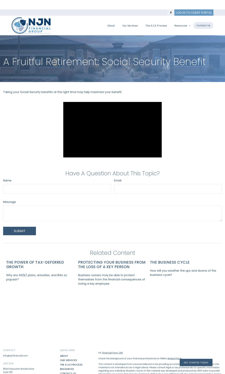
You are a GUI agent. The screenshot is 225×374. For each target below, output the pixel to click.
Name (7, 171)
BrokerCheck (175, 349)
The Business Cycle (170, 252)
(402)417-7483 (11, 371)
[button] (111, 16)
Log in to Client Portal (194, 3)
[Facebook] (170, 3)
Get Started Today (196, 362)
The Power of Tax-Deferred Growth (35, 255)
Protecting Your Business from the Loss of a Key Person (112, 255)
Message (9, 192)
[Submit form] (19, 221)
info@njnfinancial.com (15, 346)
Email (117, 171)
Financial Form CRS (112, 343)
